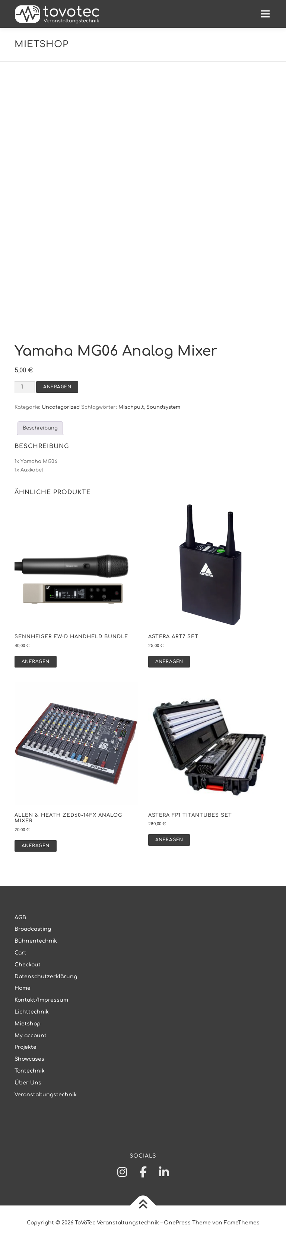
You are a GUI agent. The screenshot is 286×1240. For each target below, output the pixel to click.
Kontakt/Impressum (41, 1000)
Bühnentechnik (36, 941)
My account (31, 1035)
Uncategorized (61, 407)
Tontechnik (30, 1071)
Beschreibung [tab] (40, 428)
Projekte (25, 1047)
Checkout (28, 964)
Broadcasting (33, 929)
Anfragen (57, 386)
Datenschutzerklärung (46, 976)
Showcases (29, 1059)
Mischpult (131, 407)
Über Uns (28, 1083)
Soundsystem (163, 407)
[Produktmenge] (25, 387)
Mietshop (28, 1024)
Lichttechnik (32, 1012)
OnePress (177, 1223)
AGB (20, 917)
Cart (20, 953)
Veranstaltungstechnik (46, 1094)
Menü (264, 14)
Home (23, 988)
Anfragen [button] (36, 661)
